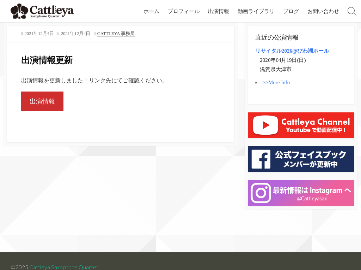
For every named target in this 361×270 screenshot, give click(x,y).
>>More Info (276, 82)
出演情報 (218, 11)
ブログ (291, 11)
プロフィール (184, 11)
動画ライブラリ (256, 11)
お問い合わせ (323, 11)
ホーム (151, 11)
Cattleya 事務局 (116, 33)
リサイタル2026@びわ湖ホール (292, 51)
